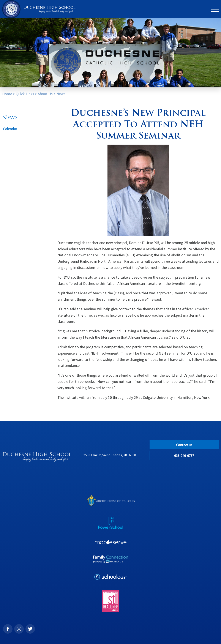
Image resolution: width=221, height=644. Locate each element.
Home (7, 93)
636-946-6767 (184, 455)
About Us (45, 93)
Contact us (184, 445)
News (60, 93)
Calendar (10, 128)
